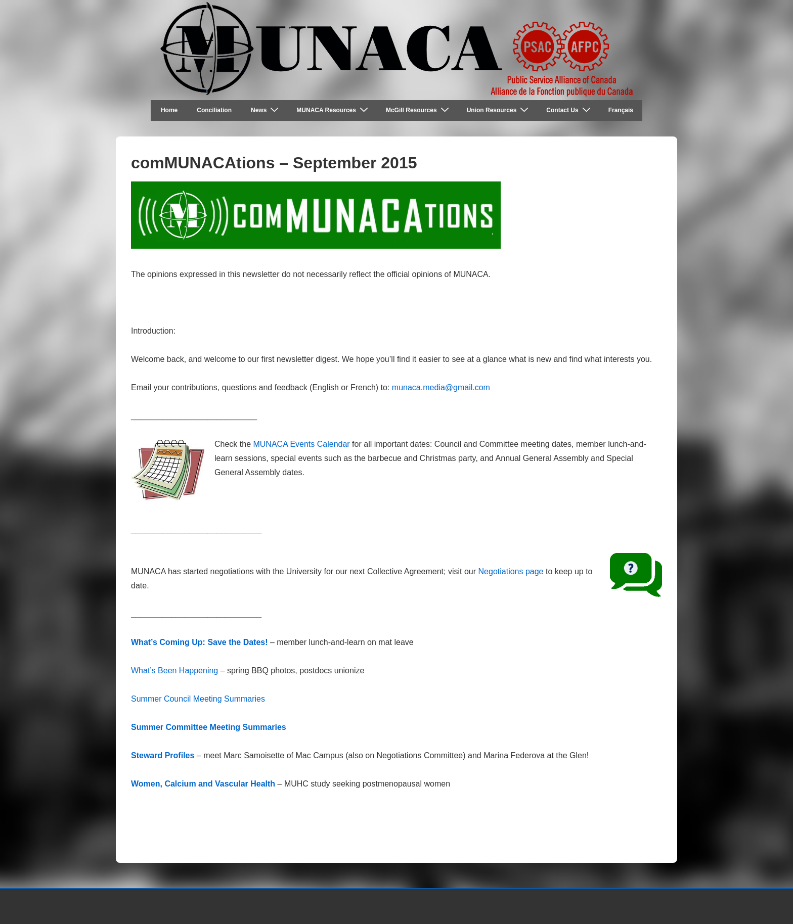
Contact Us (569, 110)
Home (169, 110)
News (266, 110)
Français (620, 110)
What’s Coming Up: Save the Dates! (199, 642)
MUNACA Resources (333, 110)
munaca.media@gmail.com (441, 387)
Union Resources (499, 110)
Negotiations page (511, 571)
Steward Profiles (162, 755)
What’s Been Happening (174, 670)
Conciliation (214, 110)
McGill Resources (419, 110)
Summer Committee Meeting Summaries (208, 727)
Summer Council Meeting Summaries (198, 699)
